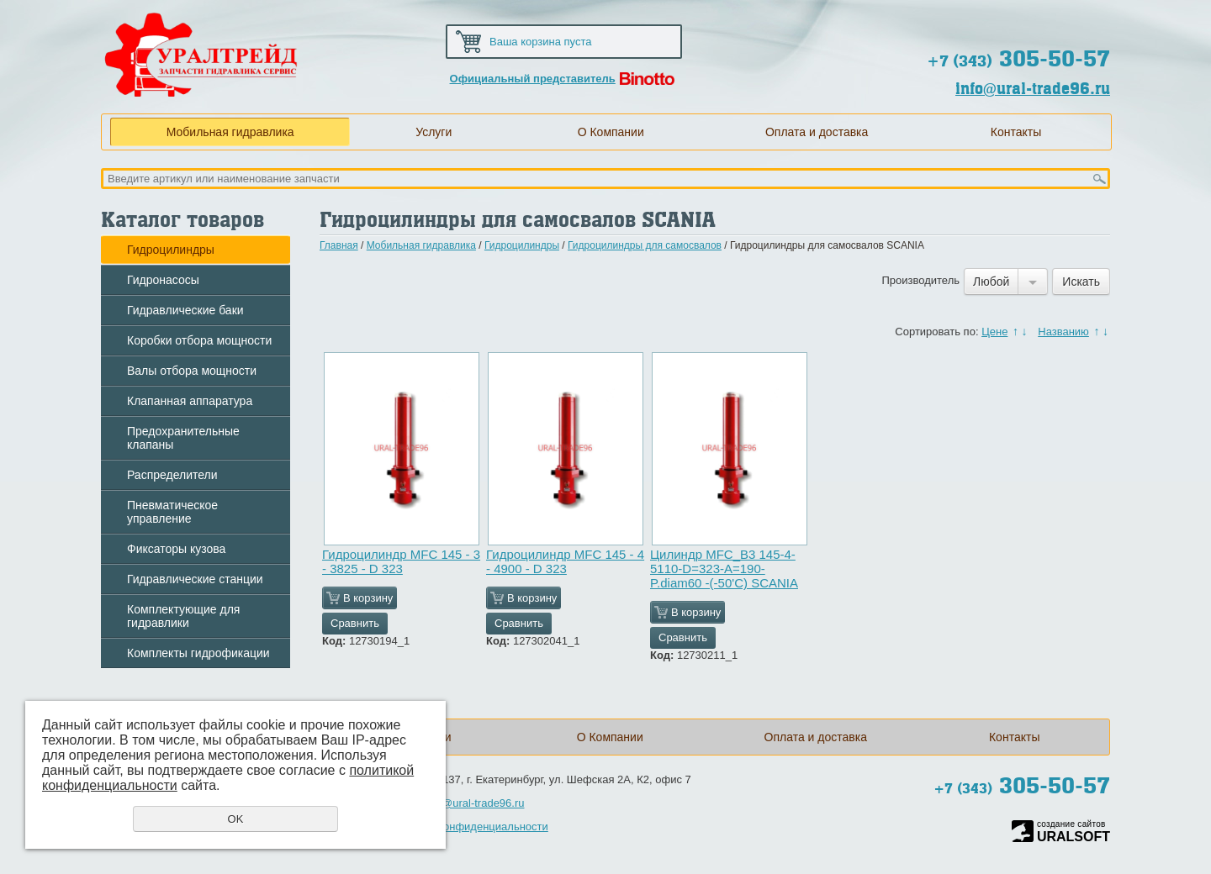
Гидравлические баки (185, 310)
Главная (339, 245)
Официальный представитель (533, 78)
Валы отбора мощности (191, 370)
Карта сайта (1029, 18)
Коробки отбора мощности (199, 340)
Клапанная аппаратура (189, 401)
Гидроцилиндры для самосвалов (645, 245)
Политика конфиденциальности (467, 826)
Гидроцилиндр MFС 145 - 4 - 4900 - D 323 (565, 561)
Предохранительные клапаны (183, 437)
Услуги (433, 132)
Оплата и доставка (816, 132)
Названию (1063, 331)
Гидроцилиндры (170, 249)
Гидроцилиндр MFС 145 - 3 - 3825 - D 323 (401, 561)
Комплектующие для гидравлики (183, 616)
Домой (976, 18)
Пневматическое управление (172, 511)
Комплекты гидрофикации (198, 653)
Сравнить (355, 623)
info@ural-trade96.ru (1032, 88)
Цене (994, 331)
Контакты (1016, 132)
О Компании (611, 132)
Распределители (172, 475)
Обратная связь (1084, 18)
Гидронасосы (163, 280)
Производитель (920, 280)
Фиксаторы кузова (176, 548)
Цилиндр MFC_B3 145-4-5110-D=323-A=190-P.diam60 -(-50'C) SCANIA (724, 568)
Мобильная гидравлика (230, 132)
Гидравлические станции (195, 579)
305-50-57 (1018, 58)
